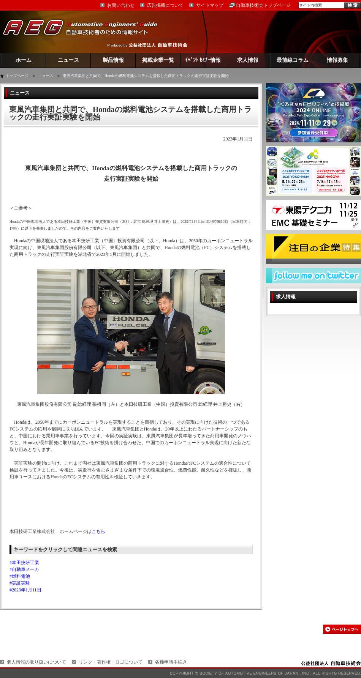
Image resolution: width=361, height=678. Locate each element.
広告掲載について (165, 5)
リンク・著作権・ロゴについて (110, 662)
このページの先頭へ (342, 629)
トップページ (17, 76)
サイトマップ (209, 5)
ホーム (24, 60)
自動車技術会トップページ (263, 5)
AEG (85, 31)
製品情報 (113, 60)
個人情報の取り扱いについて (36, 662)
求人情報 (247, 60)
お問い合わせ (121, 5)
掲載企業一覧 (158, 60)
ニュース (68, 60)
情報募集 (337, 60)
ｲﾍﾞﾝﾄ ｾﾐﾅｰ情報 (203, 60)
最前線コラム (293, 60)
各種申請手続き (171, 662)
